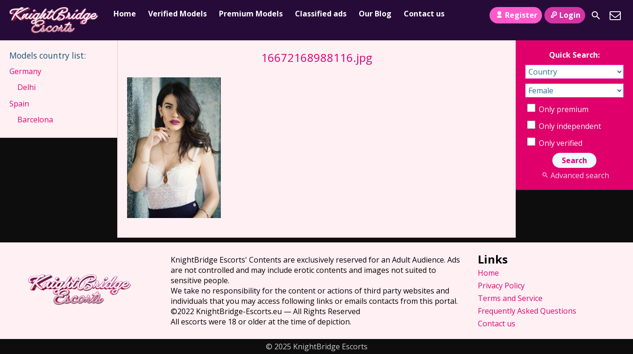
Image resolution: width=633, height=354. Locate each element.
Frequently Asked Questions (527, 311)
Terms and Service (510, 298)
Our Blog (375, 13)
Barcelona (35, 119)
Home (124, 13)
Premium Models (251, 13)
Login (564, 15)
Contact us (424, 13)
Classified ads (321, 13)
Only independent (564, 126)
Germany (25, 71)
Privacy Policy (501, 285)
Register (515, 15)
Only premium (557, 109)
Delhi (26, 87)
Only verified (554, 143)
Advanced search (574, 175)
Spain (19, 103)
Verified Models (177, 13)
